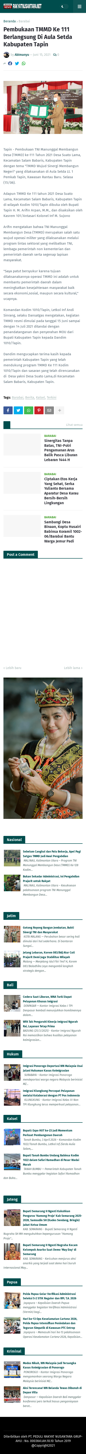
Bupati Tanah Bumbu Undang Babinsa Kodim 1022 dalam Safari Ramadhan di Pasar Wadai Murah (51, 1160)
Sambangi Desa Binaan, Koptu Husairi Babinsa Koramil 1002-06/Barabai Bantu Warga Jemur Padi (63, 531)
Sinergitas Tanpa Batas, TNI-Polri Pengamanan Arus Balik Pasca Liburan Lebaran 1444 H (60, 450)
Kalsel (40, 398)
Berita (29, 398)
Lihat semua (74, 424)
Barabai (24, 21)
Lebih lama (72, 668)
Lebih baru (13, 668)
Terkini (51, 398)
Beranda (9, 21)
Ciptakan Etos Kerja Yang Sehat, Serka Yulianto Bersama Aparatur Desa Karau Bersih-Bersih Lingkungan (61, 491)
